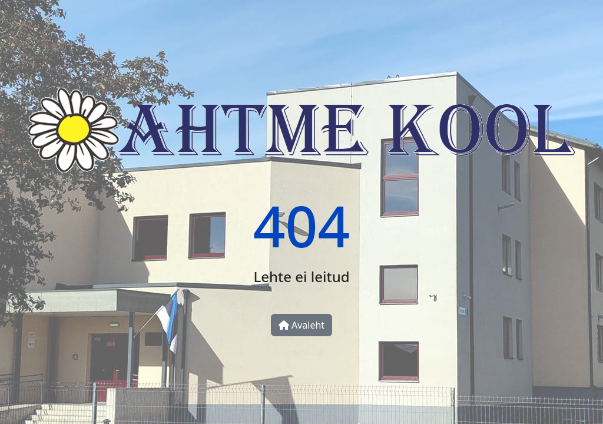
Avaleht (301, 325)
